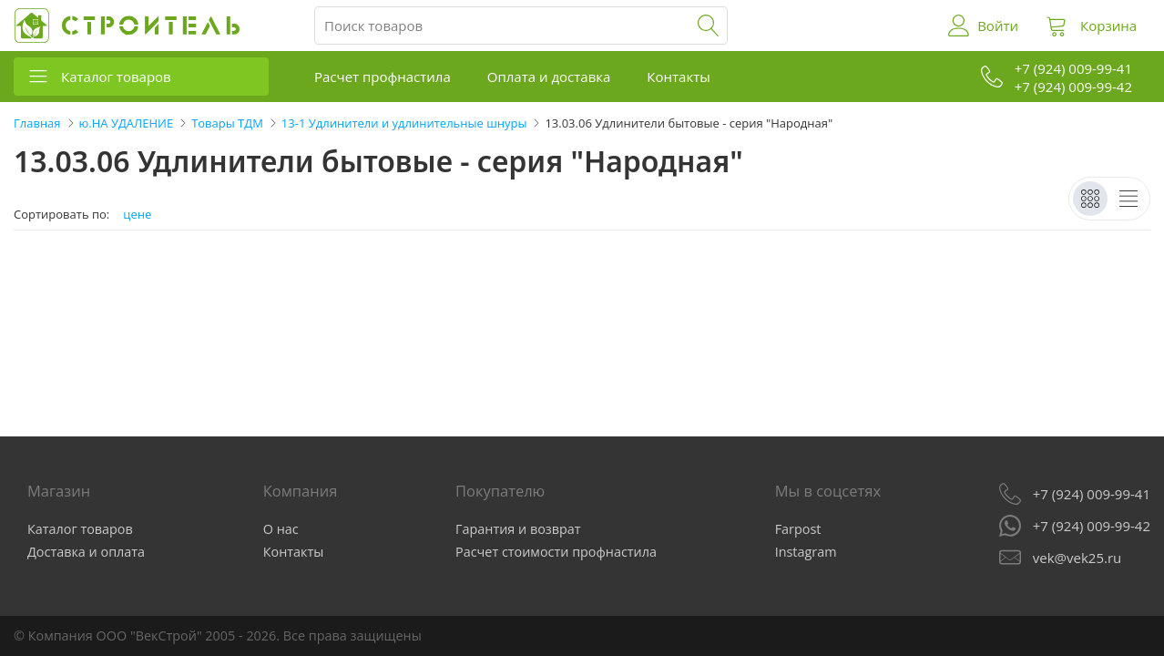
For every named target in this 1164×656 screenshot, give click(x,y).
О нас (281, 529)
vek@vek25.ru (1077, 557)
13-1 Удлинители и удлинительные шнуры (404, 123)
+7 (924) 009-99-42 (1091, 526)
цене (137, 214)
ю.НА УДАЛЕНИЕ (126, 123)
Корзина (1108, 25)
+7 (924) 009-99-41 (1091, 494)
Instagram (806, 551)
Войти (997, 25)
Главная (37, 123)
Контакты (678, 76)
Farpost (798, 529)
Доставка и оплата (86, 551)
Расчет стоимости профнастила (556, 551)
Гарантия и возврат (518, 529)
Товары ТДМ (227, 123)
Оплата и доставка (549, 76)
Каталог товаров (116, 76)
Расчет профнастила (382, 76)
